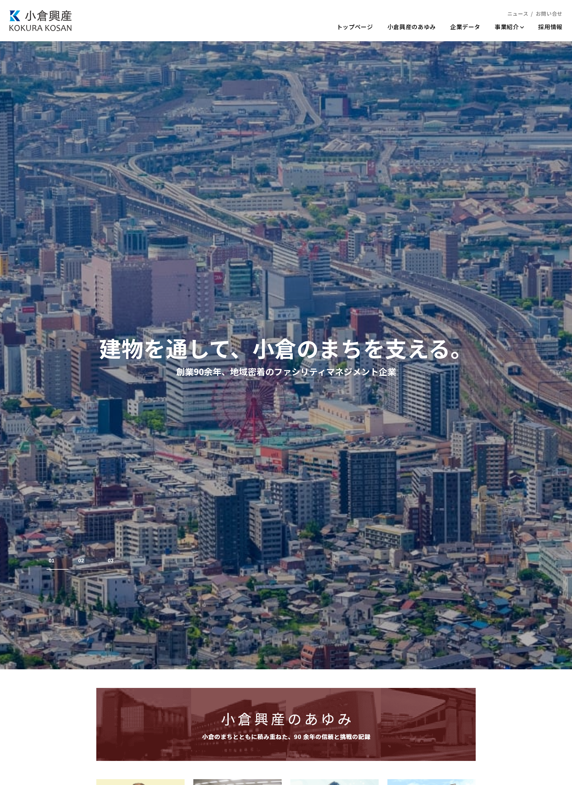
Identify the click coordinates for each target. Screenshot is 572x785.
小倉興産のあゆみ (411, 26)
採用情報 (550, 26)
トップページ (355, 26)
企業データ (465, 26)
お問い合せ (549, 13)
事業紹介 (509, 26)
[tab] (60, 560)
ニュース (518, 13)
